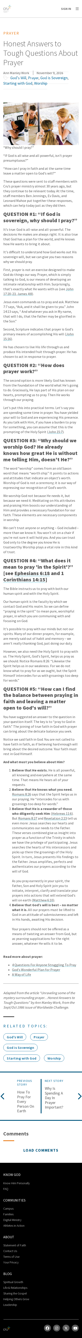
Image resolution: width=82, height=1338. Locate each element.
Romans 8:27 (27, 818)
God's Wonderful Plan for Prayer (36, 969)
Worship (40, 83)
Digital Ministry (12, 1220)
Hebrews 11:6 (62, 813)
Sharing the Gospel (15, 1293)
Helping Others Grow (16, 1299)
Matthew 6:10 (43, 900)
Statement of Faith (14, 1245)
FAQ (5, 1189)
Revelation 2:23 (55, 818)
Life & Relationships (15, 1288)
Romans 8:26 (21, 794)
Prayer (33, 77)
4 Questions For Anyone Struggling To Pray (44, 965)
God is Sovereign (54, 77)
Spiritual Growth (13, 1282)
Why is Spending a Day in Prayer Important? (54, 1098)
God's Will (18, 77)
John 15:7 (55, 432)
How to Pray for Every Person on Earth (25, 1101)
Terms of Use (11, 1257)
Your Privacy (11, 1262)
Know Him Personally (16, 1183)
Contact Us (10, 1251)
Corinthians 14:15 (24, 580)
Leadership (10, 1305)
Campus (8, 1208)
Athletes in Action (13, 1226)
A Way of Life (21, 974)
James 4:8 (24, 294)
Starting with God (17, 83)
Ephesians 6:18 (32, 573)
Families (8, 1214)
